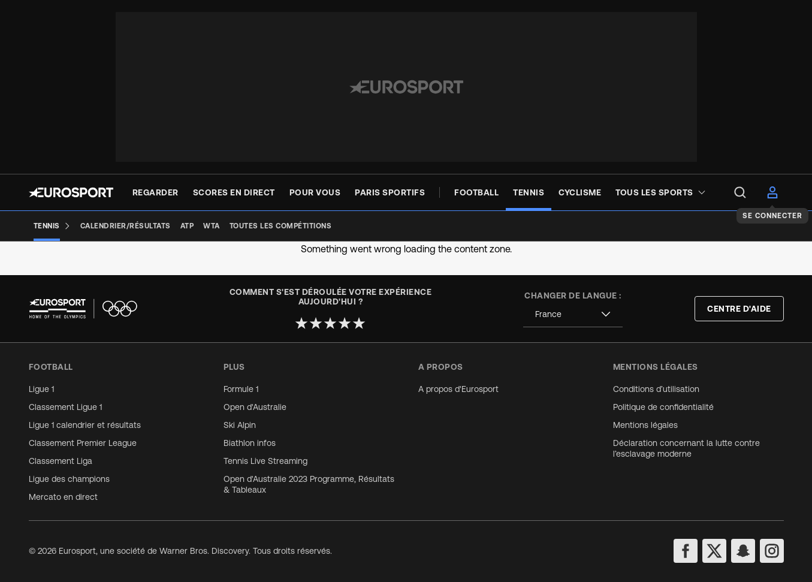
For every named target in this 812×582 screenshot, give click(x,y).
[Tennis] (52, 226)
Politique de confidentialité (663, 407)
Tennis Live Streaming (265, 461)
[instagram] (772, 551)
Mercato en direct (63, 497)
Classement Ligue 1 (65, 407)
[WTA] (211, 226)
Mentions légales (645, 425)
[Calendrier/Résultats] (126, 226)
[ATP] (187, 226)
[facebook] (686, 551)
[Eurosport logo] (71, 192)
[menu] (740, 192)
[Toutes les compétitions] (281, 226)
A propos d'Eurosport (458, 389)
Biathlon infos (250, 443)
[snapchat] (743, 551)
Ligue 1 (41, 389)
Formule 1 (241, 389)
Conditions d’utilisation (656, 389)
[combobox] (573, 314)
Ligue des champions (69, 479)
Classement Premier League (83, 443)
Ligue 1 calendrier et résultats (85, 425)
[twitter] (714, 551)
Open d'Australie (255, 407)
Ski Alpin (240, 425)
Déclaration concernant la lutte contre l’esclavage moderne (686, 448)
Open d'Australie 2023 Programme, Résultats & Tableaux (309, 484)
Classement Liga (60, 461)
